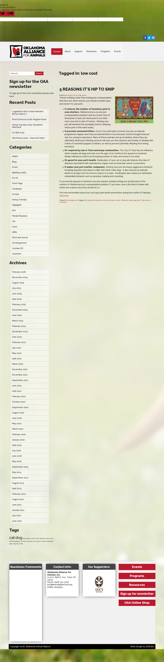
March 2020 (17, 429)
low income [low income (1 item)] (37, 541)
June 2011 (17, 505)
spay (130, 200)
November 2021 (20, 375)
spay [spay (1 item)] (10, 543)
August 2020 (18, 413)
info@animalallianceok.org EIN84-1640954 (59, 585)
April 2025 (17, 299)
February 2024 (19, 326)
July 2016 (16, 450)
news (14, 226)
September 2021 (20, 380)
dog (89, 200)
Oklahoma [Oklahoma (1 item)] (50, 541)
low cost (102, 200)
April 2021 (16, 391)
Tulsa (143, 200)
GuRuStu (150, 646)
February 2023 (19, 342)
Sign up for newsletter (137, 594)
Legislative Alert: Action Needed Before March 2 (27, 112)
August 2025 (18, 283)
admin (84, 95)
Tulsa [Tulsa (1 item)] (21, 543)
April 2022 (17, 358)
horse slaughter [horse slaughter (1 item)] (14, 541)
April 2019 (17, 445)
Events (117, 51)
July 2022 (16, 348)
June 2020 (17, 418)
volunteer (16, 254)
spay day (136, 200)
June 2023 (17, 337)
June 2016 (17, 456)
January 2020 (18, 440)
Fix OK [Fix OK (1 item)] (37, 538)
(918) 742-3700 (61, 582)
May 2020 (17, 423)
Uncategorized (19, 243)
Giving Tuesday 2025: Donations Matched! (27, 126)
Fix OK (15, 178)
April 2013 (16, 488)
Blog (14, 162)
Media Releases (19, 216)
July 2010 (16, 515)
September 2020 (20, 407)
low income (110, 200)
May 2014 (16, 472)
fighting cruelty (19, 172)
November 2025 (20, 277)
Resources (91, 51)
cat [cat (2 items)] (12, 537)
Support (78, 51)
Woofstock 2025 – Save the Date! (28, 138)
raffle (14, 232)
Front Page (17, 183)
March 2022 (17, 364)
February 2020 (19, 434)
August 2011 (18, 499)
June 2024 (17, 315)
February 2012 (19, 494)
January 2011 (18, 510)
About (67, 51)
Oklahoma (124, 200)
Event (15, 167)
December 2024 (20, 310)
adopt (15, 156)
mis (13, 221)
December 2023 (20, 331)
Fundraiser (17, 189)
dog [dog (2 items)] (18, 537)
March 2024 (17, 321)
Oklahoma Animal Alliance (27, 51)
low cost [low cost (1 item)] (29, 541)
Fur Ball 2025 (18, 132)
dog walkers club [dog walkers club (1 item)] (28, 538)
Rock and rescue (20, 237)
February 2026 (19, 272)
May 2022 (16, 353)
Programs (105, 51)
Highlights (17, 205)
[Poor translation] (10, 13)
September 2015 (20, 467)
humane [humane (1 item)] (24, 541)
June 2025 (17, 293)
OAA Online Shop (137, 603)
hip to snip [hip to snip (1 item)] (49, 538)
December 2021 (20, 369)
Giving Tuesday (19, 199)
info (14, 210)
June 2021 (17, 385)
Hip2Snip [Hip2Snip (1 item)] (42, 538)
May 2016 (16, 461)
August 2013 (18, 483)
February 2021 (19, 396)
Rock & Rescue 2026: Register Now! (29, 119)
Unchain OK (17, 248)
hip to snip (95, 200)
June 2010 (17, 521)
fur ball (15, 194)
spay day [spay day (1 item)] (16, 543)
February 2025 (19, 304)
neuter (117, 200)
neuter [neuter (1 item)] (43, 541)
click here (64, 196)
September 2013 (20, 477)
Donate (56, 51)
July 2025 (16, 288)
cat (86, 200)
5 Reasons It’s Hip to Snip (86, 89)
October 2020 (18, 402)
